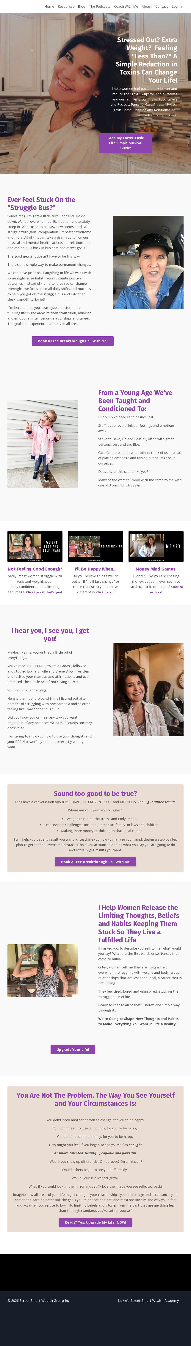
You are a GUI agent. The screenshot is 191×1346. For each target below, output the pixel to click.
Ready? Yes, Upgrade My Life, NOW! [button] (95, 1258)
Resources (65, 6)
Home (49, 6)
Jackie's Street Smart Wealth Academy (148, 1337)
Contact (161, 6)
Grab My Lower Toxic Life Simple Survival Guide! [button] (128, 144)
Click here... (105, 614)
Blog (81, 6)
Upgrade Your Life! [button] (73, 1084)
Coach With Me (126, 6)
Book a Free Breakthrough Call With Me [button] (95, 895)
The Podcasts (99, 6)
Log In (177, 6)
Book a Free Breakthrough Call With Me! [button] (73, 360)
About (147, 6)
